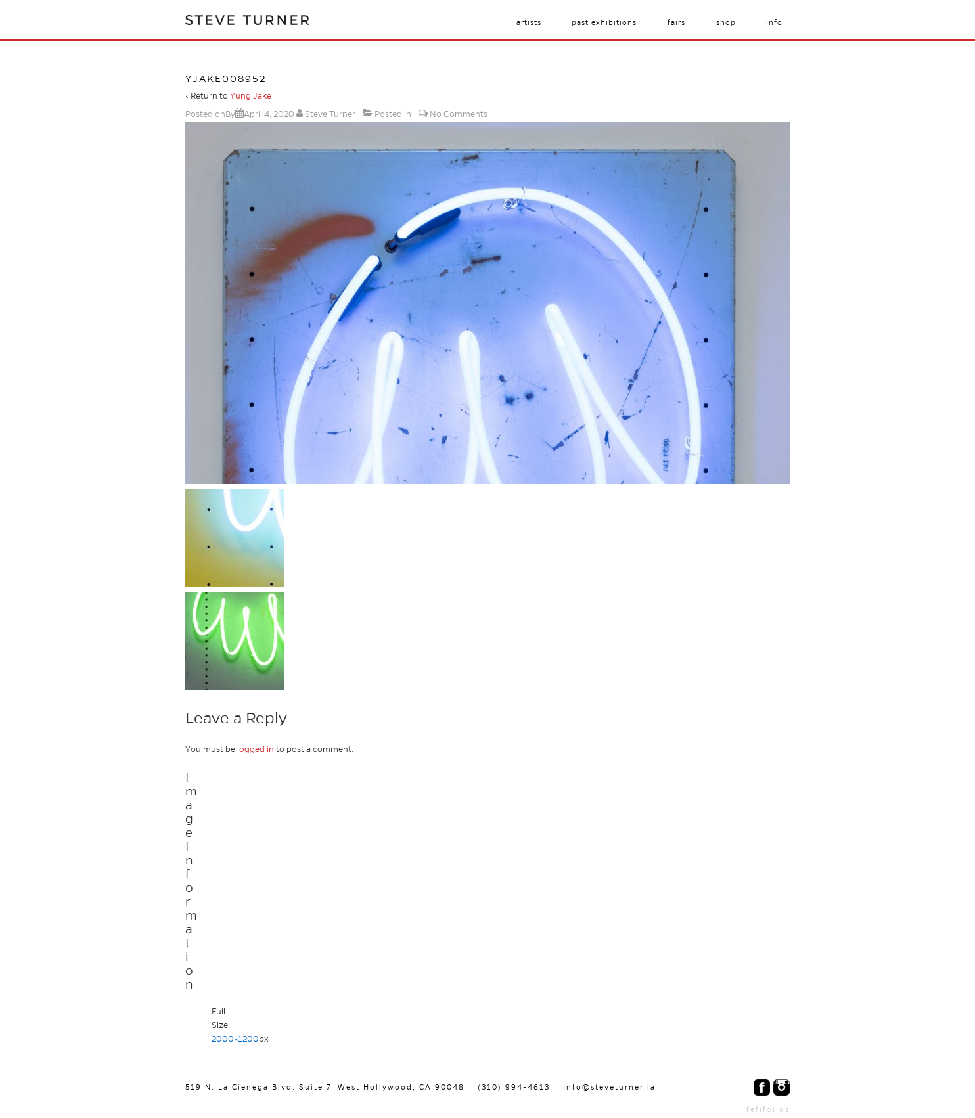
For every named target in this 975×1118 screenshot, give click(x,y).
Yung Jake (250, 96)
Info (774, 22)
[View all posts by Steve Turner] (326, 114)
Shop (726, 22)
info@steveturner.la (609, 1087)
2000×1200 (235, 1039)
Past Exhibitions (604, 22)
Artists (528, 22)
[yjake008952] (269, 114)
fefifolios (768, 1109)
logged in (255, 749)
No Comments (459, 114)
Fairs (676, 22)
